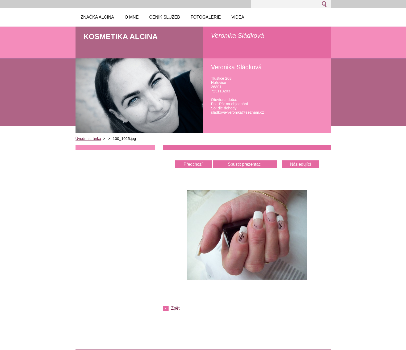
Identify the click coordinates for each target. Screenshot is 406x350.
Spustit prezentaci (245, 164)
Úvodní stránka (88, 138)
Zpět (175, 308)
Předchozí (193, 164)
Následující (300, 164)
